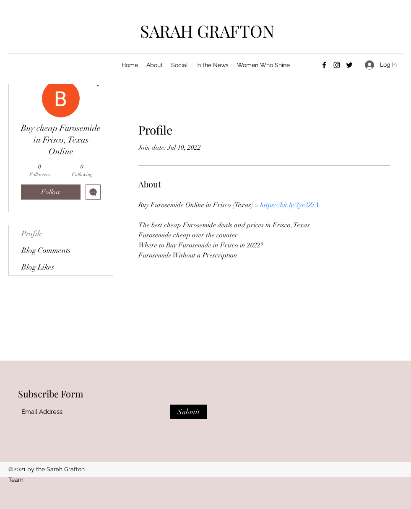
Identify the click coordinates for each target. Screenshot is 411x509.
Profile (32, 233)
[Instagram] (337, 65)
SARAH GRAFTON (207, 31)
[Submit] (188, 412)
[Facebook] (324, 65)
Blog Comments (45, 250)
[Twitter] (349, 65)
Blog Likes (37, 267)
